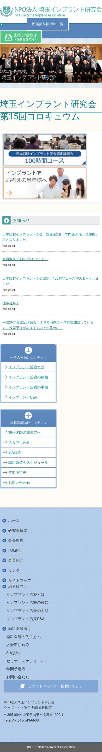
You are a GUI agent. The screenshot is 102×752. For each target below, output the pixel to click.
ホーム (14, 520)
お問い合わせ (19, 483)
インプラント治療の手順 (28, 387)
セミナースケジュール (25, 661)
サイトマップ (14, 24)
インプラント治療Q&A (25, 619)
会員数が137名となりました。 (25, 259)
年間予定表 (17, 472)
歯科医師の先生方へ (24, 432)
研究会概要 (17, 530)
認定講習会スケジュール (28, 462)
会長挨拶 (16, 540)
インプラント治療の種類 (28, 377)
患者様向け (17, 586)
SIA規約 (14, 452)
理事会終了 (10, 303)
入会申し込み (19, 442)
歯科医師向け (19, 628)
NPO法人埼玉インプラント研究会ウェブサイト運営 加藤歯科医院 (29, 705)
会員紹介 (16, 560)
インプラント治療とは (26, 367)
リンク (14, 570)
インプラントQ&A (22, 397)
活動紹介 (16, 550)
